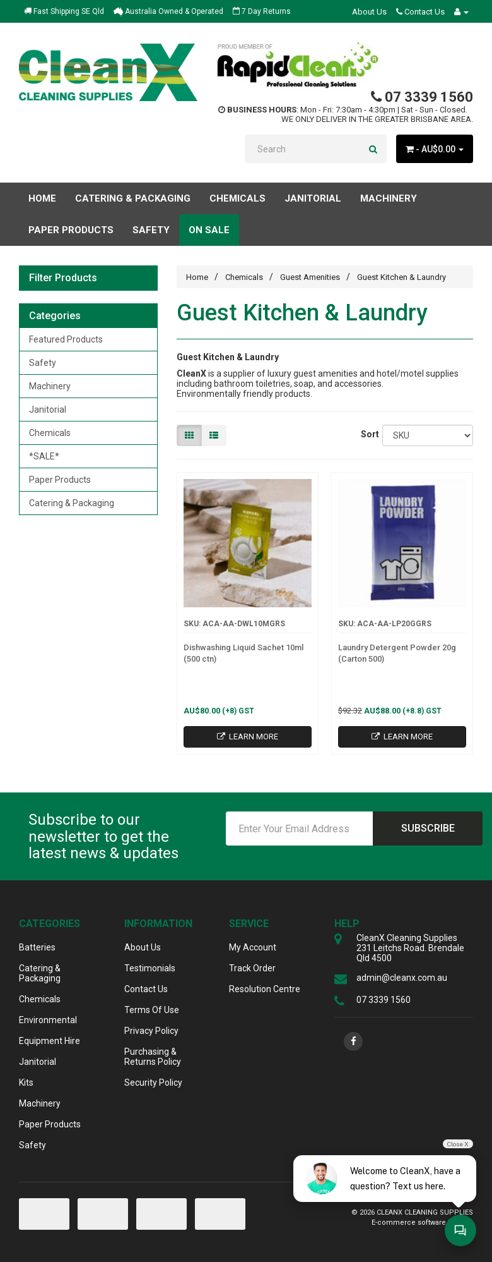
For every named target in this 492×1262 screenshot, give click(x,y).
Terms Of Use (151, 1010)
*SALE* (44, 456)
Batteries (37, 947)
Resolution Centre (264, 989)
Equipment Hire (49, 1041)
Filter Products (63, 278)
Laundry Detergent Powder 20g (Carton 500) (397, 653)
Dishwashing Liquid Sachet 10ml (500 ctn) (243, 653)
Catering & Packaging (71, 503)
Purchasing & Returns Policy (152, 1057)
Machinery (50, 386)
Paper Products (60, 480)
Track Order (252, 968)
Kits (26, 1082)
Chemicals (50, 433)
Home (42, 198)
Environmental (48, 1020)
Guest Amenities (310, 277)
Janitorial (47, 409)
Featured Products (66, 339)
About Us (369, 11)
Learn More (247, 736)
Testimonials (149, 968)
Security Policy (153, 1082)
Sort (367, 434)
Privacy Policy (151, 1031)
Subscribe (428, 828)
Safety (42, 363)
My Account (252, 947)
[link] (353, 1041)
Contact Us (420, 11)
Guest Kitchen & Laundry (401, 277)
